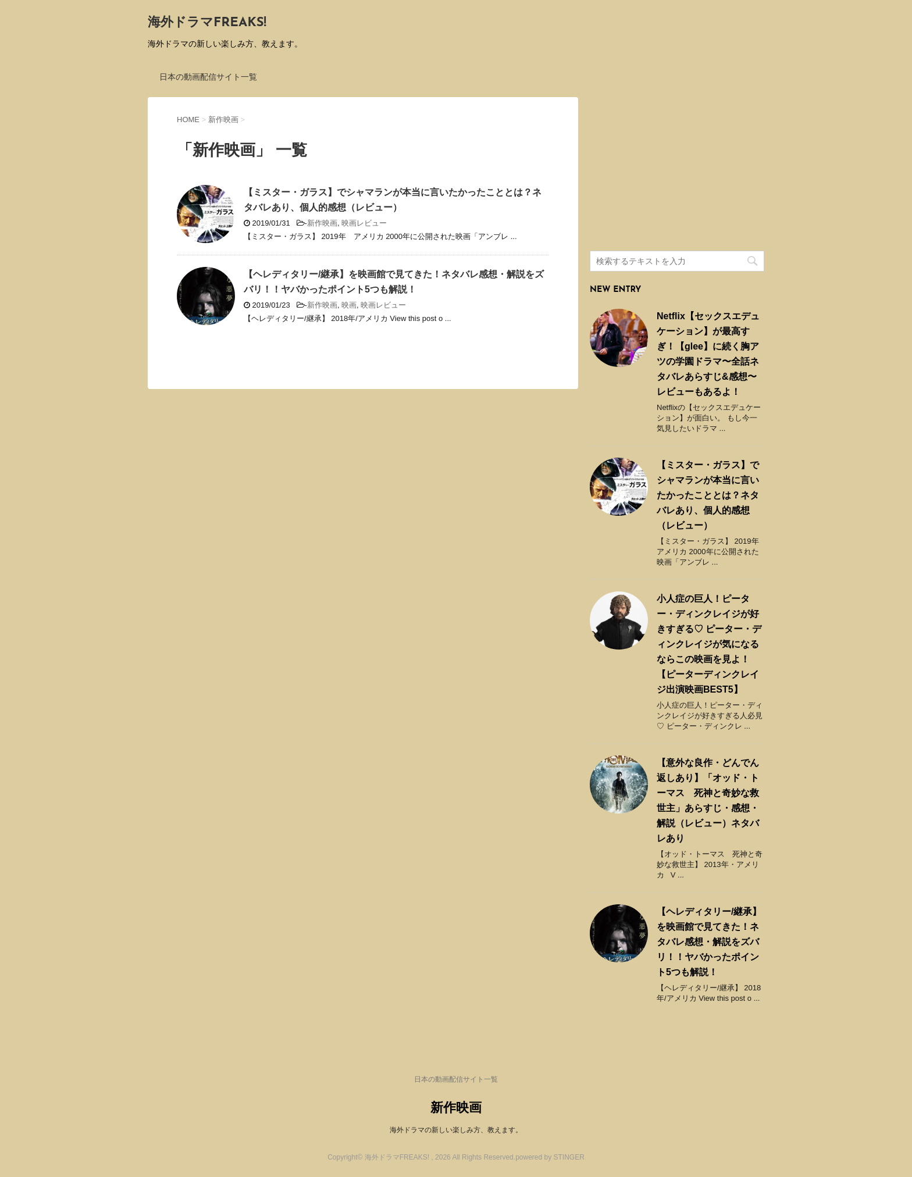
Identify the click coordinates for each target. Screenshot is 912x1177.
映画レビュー (364, 223)
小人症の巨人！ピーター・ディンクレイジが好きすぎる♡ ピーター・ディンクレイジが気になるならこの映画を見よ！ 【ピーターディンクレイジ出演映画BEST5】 (709, 644)
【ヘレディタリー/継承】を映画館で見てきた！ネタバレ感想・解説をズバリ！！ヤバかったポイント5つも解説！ (709, 942)
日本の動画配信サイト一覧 (208, 76)
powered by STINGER (550, 1157)
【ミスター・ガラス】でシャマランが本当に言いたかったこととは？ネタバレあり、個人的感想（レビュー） (708, 495)
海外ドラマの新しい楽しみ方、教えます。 (456, 1130)
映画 (349, 305)
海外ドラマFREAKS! (207, 23)
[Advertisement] (677, 169)
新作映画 (322, 223)
